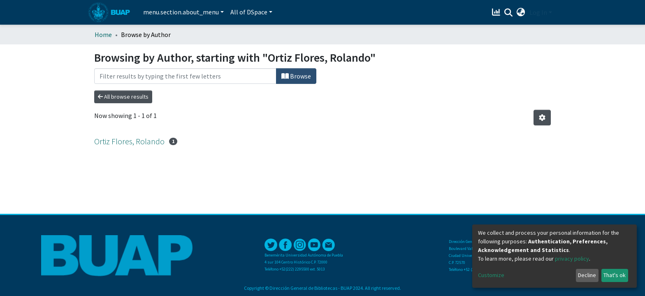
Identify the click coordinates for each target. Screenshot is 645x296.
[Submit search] (508, 12)
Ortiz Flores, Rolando (129, 141)
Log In (538, 12)
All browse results (123, 96)
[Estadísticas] (497, 12)
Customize (491, 275)
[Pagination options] (542, 117)
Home (103, 34)
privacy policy (572, 258)
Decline (587, 275)
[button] (521, 12)
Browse (296, 76)
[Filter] (185, 76)
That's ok (614, 275)
